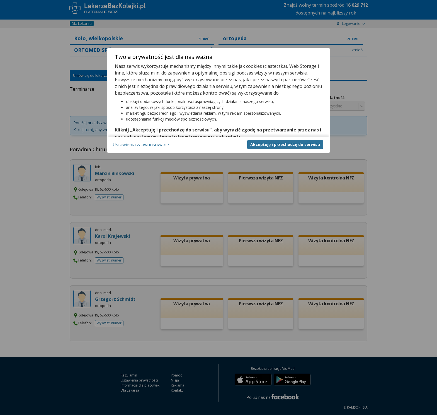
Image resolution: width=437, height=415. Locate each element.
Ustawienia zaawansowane (141, 144)
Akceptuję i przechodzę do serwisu (285, 144)
